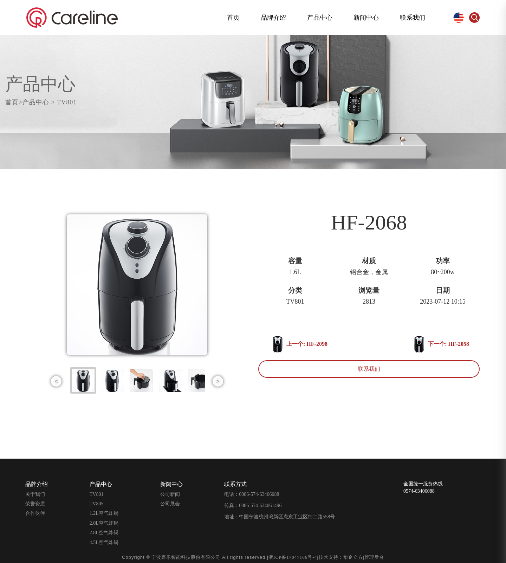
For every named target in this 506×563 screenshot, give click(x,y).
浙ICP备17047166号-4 (292, 557)
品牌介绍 (273, 17)
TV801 (69, 102)
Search (474, 17)
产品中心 (319, 17)
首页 (233, 17)
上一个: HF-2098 (300, 344)
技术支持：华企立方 (341, 557)
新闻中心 (366, 17)
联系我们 (412, 17)
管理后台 (374, 557)
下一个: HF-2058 (438, 344)
